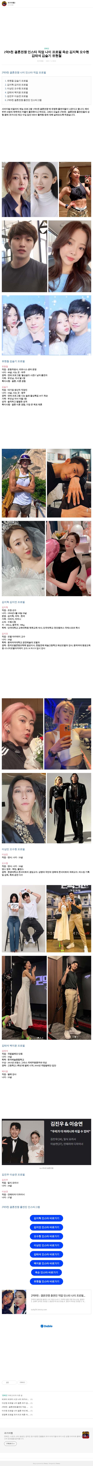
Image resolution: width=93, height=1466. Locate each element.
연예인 (46, 48)
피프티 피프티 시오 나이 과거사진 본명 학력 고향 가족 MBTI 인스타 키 (16, 1399)
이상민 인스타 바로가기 (46, 1245)
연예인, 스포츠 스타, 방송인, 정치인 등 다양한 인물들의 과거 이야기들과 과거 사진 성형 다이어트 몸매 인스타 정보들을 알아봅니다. (43, 1438)
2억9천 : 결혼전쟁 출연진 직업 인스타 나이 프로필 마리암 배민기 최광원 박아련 (16, 1407)
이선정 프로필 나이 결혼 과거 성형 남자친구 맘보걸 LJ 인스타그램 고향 (16, 1403)
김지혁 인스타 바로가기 (46, 1218)
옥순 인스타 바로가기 (46, 1272)
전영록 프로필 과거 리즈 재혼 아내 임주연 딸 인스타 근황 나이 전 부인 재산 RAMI (16, 1415)
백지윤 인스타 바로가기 (46, 1263)
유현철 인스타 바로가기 (46, 1281)
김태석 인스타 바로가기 (46, 1254)
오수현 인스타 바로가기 (46, 1236)
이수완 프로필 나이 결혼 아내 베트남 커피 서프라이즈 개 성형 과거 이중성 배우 (16, 1411)
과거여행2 (11, 3)
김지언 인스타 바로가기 (46, 1227)
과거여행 (8, 1433)
